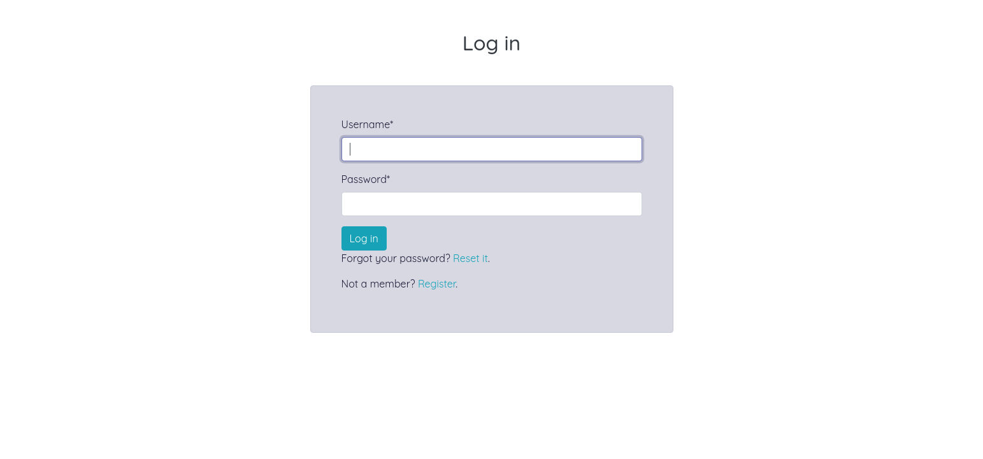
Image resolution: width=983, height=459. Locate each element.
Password (365, 179)
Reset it (470, 258)
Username (367, 124)
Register (437, 283)
